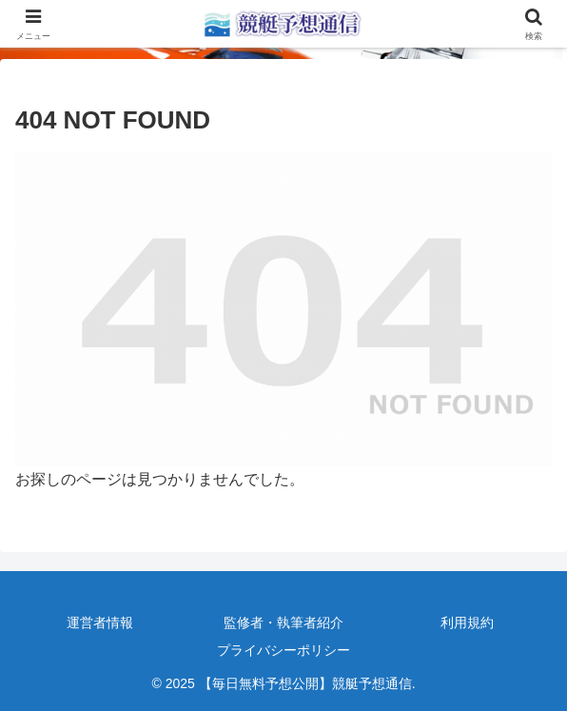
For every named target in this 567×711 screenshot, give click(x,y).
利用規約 (467, 622)
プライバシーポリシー (283, 650)
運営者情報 (100, 622)
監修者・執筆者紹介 (283, 622)
